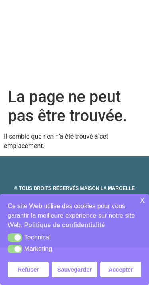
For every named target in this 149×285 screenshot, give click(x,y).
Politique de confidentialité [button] (64, 225)
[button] (15, 237)
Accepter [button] (120, 269)
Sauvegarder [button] (74, 269)
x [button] (142, 199)
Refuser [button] (28, 269)
